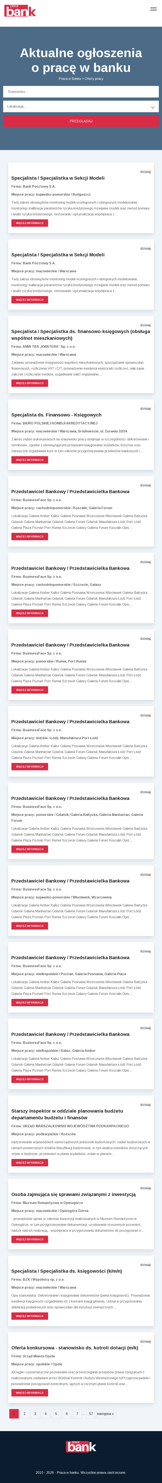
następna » (105, 1414)
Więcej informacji (29, 223)
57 (91, 1414)
